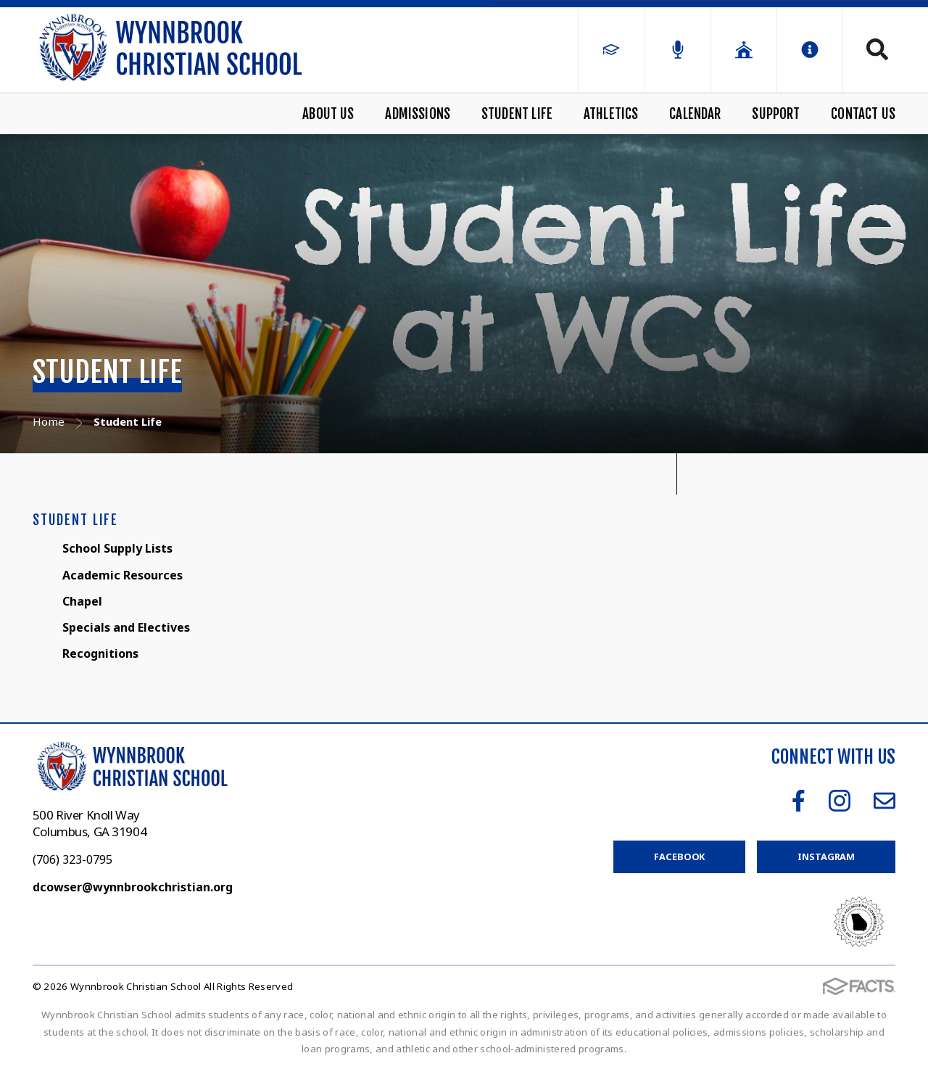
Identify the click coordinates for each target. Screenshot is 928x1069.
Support (776, 114)
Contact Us (863, 114)
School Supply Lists (117, 548)
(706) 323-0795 (72, 859)
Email (884, 801)
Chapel (82, 601)
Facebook (798, 801)
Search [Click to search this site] (877, 49)
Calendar (695, 114)
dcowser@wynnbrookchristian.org (133, 887)
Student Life (516, 114)
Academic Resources (122, 575)
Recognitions (100, 653)
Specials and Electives (126, 627)
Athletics (611, 114)
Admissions (417, 114)
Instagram (839, 801)
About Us (328, 114)
